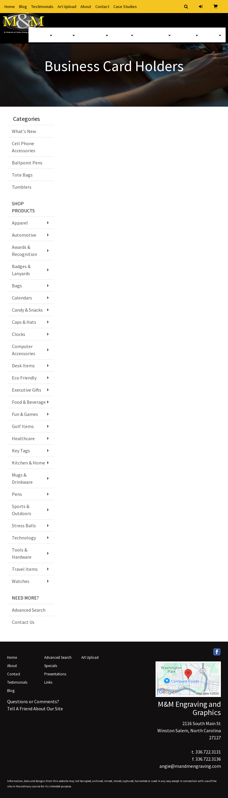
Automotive (24, 235)
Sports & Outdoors (21, 509)
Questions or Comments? (33, 701)
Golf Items (23, 426)
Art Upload (67, 6)
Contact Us (23, 622)
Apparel (42, 38)
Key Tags (21, 451)
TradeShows (156, 38)
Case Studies (125, 6)
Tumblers (21, 187)
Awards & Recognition (24, 250)
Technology (24, 538)
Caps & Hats (24, 322)
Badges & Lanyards (21, 269)
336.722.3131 (208, 752)
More (214, 38)
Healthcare (23, 438)
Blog (23, 6)
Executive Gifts (26, 390)
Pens (17, 494)
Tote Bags (22, 175)
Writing (189, 38)
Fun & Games (25, 414)
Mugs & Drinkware (22, 478)
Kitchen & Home (28, 463)
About (85, 6)
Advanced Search (28, 610)
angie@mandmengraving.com (190, 766)
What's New (24, 131)
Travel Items (25, 569)
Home (9, 6)
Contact (102, 6)
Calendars (22, 298)
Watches (20, 581)
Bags (68, 38)
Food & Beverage (29, 402)
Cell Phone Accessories (23, 146)
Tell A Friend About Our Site (35, 709)
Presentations (55, 674)
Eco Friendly (24, 378)
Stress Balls (24, 525)
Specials (50, 665)
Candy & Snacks (27, 310)
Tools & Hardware (21, 553)
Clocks (18, 334)
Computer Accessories (23, 349)
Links (48, 682)
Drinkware (96, 38)
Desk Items (23, 365)
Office (125, 38)
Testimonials (42, 6)
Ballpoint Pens (27, 163)
